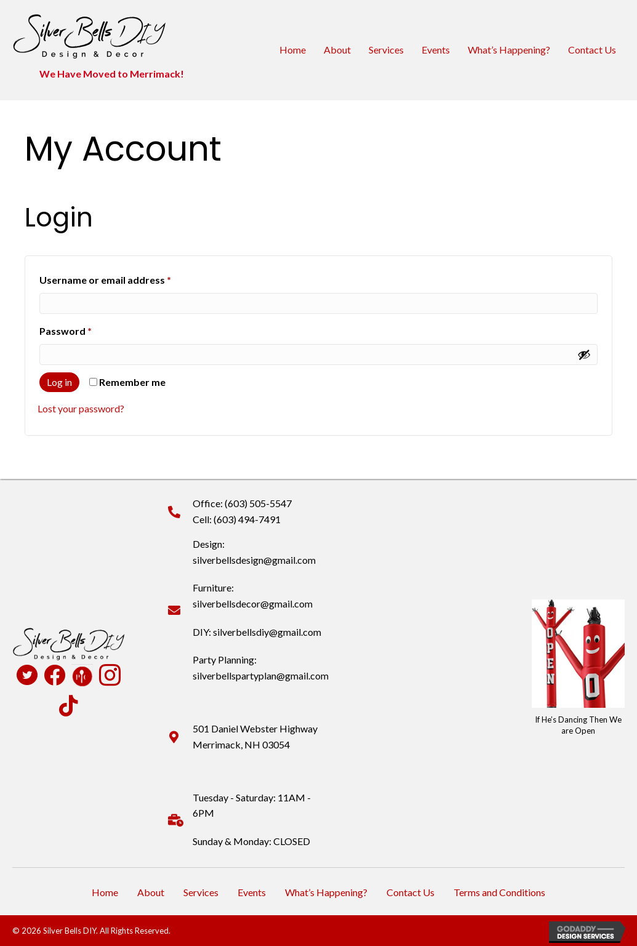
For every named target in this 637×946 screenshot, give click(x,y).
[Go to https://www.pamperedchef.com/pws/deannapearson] (82, 675)
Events (436, 49)
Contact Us (592, 49)
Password (86, 329)
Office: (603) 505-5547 (242, 503)
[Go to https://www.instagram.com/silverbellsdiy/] (110, 676)
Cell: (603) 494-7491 (237, 519)
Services (386, 49)
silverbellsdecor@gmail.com (253, 603)
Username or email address (125, 278)
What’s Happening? (509, 49)
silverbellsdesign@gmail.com (254, 560)
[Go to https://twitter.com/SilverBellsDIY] (27, 676)
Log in (59, 382)
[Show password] (584, 354)
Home (292, 49)
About (337, 49)
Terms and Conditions (499, 892)
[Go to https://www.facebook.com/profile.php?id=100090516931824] (54, 675)
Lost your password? (81, 408)
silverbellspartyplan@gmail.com (261, 675)
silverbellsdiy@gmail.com (267, 632)
